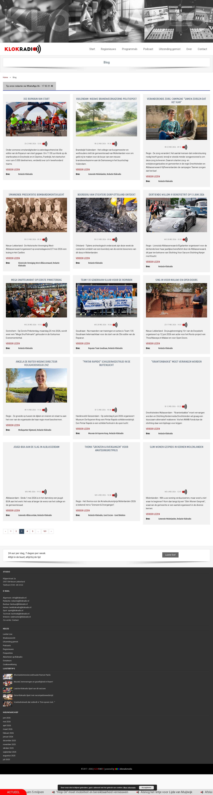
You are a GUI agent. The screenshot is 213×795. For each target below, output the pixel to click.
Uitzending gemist (10, 642)
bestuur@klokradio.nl (19, 604)
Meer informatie (130, 787)
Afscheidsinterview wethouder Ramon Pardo (32, 675)
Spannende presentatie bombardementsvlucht (36, 194)
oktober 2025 (8, 748)
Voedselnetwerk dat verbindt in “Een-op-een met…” (34, 702)
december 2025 (9, 741)
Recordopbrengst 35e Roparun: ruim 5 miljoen (31, 792)
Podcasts (7, 646)
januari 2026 (8, 737)
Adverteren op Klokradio (12, 657)
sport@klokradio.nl (15, 611)
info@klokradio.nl (19, 598)
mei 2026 (7, 722)
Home (5, 77)
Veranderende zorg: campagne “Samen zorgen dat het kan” (176, 100)
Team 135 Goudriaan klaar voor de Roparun (106, 279)
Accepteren (146, 788)
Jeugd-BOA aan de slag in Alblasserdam (36, 446)
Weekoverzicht (9, 638)
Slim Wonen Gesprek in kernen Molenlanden (176, 446)
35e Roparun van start (36, 98)
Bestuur (6, 604)
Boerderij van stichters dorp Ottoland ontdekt (106, 194)
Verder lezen (13, 169)
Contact (15, 620)
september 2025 (9, 752)
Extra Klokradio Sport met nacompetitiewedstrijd (33, 695)
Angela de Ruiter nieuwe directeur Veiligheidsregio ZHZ (36, 363)
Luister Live (7, 634)
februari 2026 (8, 733)
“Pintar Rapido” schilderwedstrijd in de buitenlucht (106, 363)
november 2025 (9, 744)
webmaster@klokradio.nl (21, 617)
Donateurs (7, 661)
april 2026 (7, 726)
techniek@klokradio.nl (20, 614)
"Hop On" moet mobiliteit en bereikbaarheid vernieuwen (109, 792)
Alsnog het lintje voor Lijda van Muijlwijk (183, 792)
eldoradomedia (126, 769)
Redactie (6, 601)
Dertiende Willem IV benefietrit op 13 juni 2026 (176, 194)
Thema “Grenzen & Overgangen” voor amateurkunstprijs (106, 448)
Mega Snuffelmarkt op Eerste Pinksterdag (36, 279)
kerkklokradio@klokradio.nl (20, 607)
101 (44, 531)
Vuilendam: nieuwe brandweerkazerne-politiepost (106, 98)
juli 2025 (6, 759)
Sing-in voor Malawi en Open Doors (176, 279)
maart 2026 (7, 729)
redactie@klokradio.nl (20, 601)
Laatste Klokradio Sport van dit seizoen (30, 689)
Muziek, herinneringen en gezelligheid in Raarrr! (33, 682)
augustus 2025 (9, 756)
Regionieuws (8, 649)
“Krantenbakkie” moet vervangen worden (176, 361)
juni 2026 (7, 718)
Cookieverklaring (10, 664)
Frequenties (8, 653)
